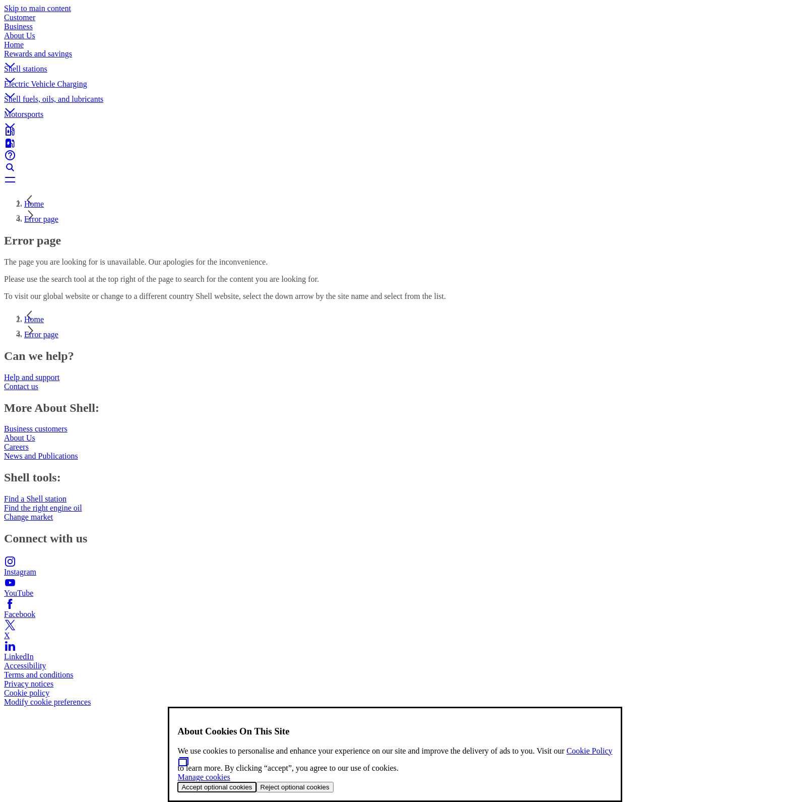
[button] (395, 57)
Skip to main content (37, 8)
